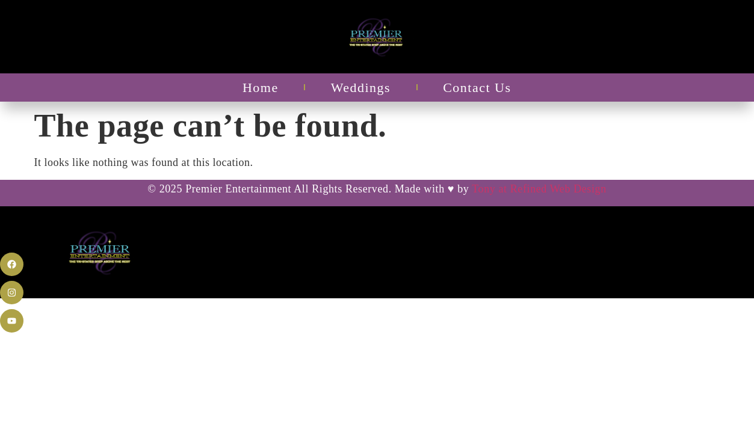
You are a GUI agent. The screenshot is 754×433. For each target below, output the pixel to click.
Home (261, 87)
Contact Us (477, 87)
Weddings (361, 87)
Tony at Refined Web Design (539, 189)
